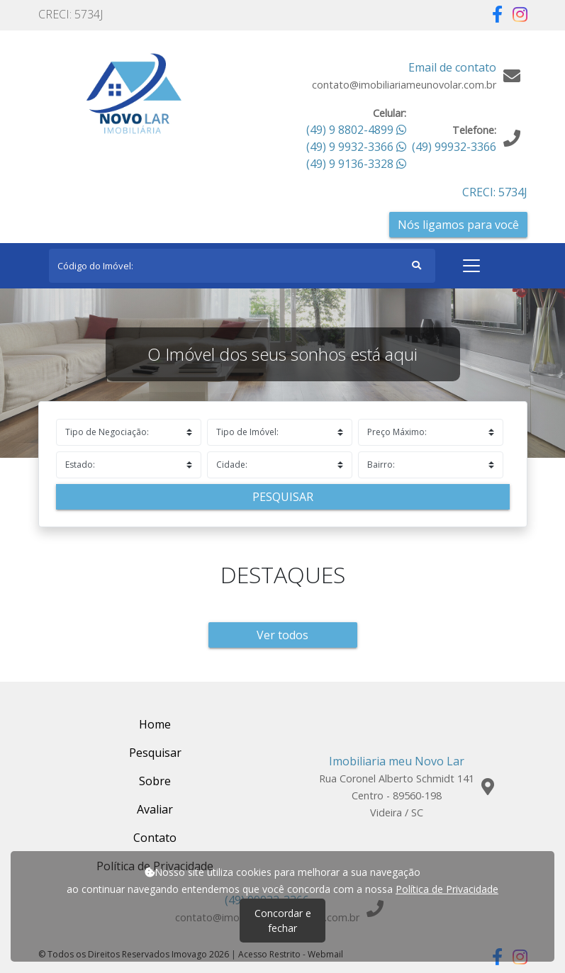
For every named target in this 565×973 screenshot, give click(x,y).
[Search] (242, 266)
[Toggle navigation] (471, 266)
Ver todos (282, 635)
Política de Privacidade (447, 889)
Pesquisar (282, 497)
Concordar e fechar (282, 920)
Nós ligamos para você (458, 224)
